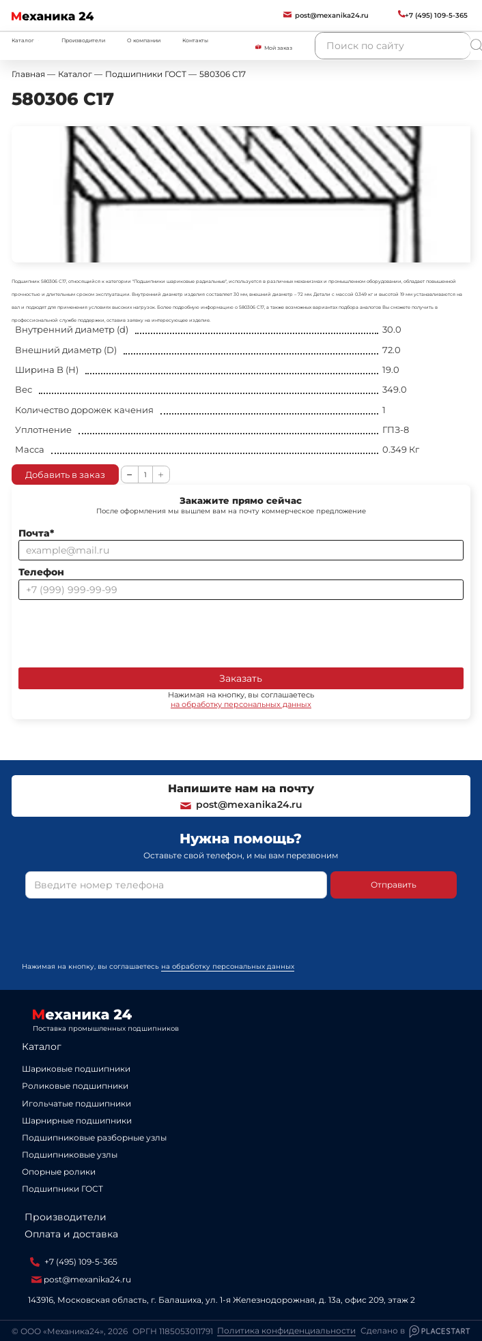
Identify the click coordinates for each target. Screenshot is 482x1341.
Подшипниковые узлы (69, 1154)
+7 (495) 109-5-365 (73, 1261)
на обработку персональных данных (241, 704)
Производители (83, 40)
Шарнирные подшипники (77, 1120)
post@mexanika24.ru (240, 804)
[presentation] (122, 631)
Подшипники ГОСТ (62, 1189)
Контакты (195, 40)
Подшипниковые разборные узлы (94, 1137)
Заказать (240, 678)
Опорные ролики (59, 1171)
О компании (143, 40)
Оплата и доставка (71, 1234)
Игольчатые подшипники (76, 1103)
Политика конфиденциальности (286, 1331)
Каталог (41, 1046)
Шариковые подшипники (76, 1069)
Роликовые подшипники (75, 1086)
